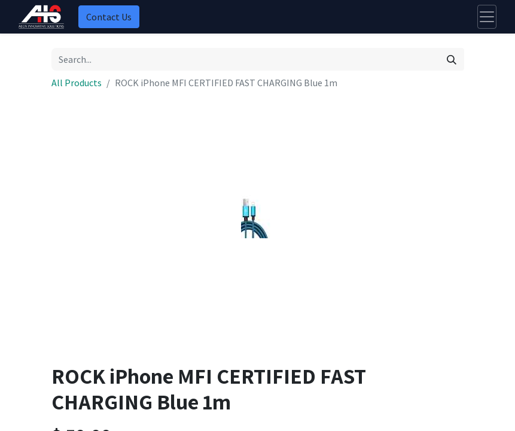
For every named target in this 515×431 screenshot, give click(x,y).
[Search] (451, 59)
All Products (76, 83)
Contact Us (109, 17)
